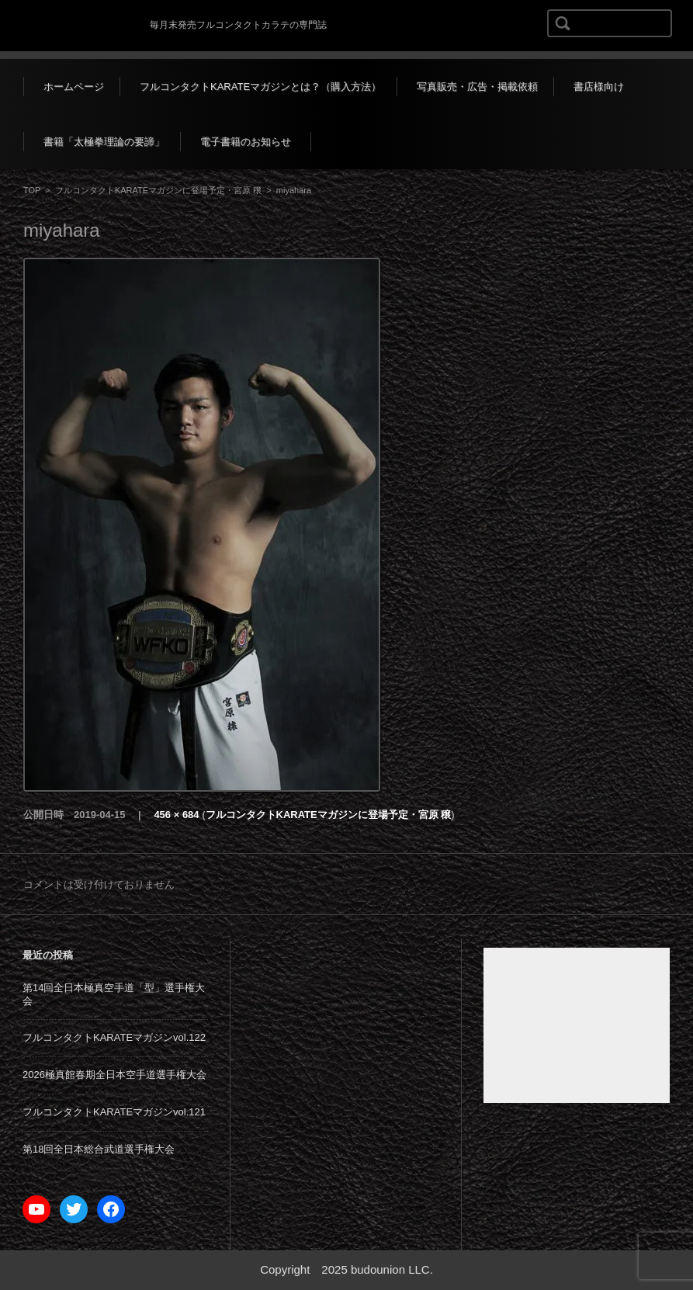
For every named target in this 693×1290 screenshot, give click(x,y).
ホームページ (73, 86)
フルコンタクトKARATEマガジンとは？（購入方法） (260, 86)
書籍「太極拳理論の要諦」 (104, 141)
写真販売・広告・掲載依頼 (477, 86)
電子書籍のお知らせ (245, 141)
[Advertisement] (576, 1025)
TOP (31, 190)
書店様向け (598, 86)
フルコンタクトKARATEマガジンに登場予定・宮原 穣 (158, 190)
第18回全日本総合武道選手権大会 (99, 1149)
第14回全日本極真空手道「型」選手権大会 (114, 994)
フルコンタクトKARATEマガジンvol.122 (114, 1037)
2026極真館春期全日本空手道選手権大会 (114, 1074)
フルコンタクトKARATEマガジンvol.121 (114, 1112)
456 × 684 (176, 814)
